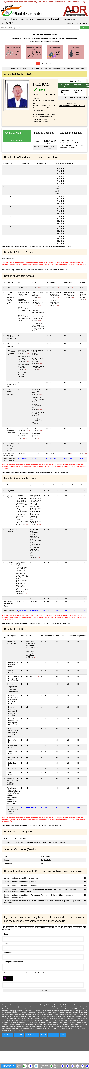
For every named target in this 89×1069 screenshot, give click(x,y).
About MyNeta (82, 23)
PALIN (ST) (46, 68)
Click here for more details (76, 98)
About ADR (69, 23)
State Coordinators (31, 1035)
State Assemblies (27, 19)
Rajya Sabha (41, 19)
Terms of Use (54, 1035)
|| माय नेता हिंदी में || (8, 23)
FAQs (63, 1035)
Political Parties (54, 19)
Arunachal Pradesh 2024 (20, 68)
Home (4, 19)
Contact (43, 1035)
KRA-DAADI (35, 68)
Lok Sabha (13, 19)
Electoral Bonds (69, 19)
